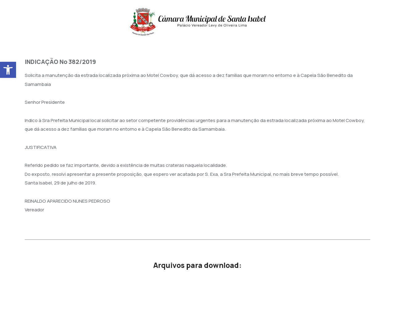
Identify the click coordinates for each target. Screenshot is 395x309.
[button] (8, 70)
